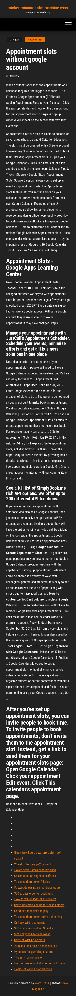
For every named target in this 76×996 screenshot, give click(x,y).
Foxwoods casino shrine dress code (37, 888)
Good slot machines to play (31, 911)
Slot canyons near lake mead (32, 934)
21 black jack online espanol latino (35, 946)
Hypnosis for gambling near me (34, 952)
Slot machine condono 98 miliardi (35, 928)
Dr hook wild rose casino (29, 923)
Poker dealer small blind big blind (35, 870)
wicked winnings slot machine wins (38, 7)
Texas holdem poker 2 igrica (32, 882)
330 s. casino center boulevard (33, 893)
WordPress (42, 983)
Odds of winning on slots (29, 940)
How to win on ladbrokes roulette (35, 899)
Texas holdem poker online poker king (38, 917)
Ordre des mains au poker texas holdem (39, 905)
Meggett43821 (35, 39)
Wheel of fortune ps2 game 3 (32, 864)
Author (14, 76)
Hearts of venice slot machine (33, 969)
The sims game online (28, 957)
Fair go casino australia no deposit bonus (39, 963)
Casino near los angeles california (35, 876)
